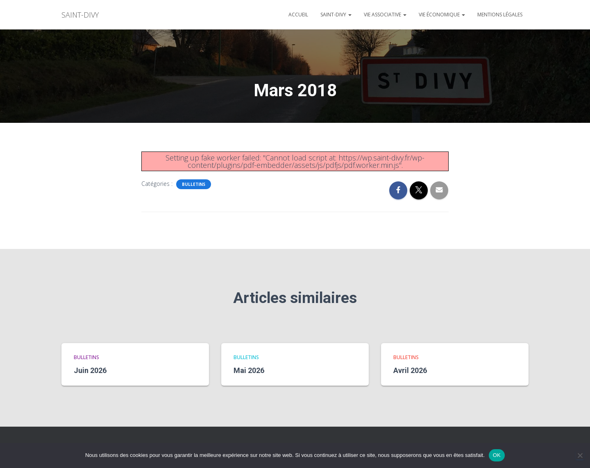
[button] (349, 14)
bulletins (193, 184)
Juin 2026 (90, 370)
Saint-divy (336, 14)
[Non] (580, 455)
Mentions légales (499, 14)
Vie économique (442, 14)
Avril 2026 (410, 370)
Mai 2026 (249, 370)
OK (497, 455)
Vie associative (385, 14)
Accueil (298, 14)
